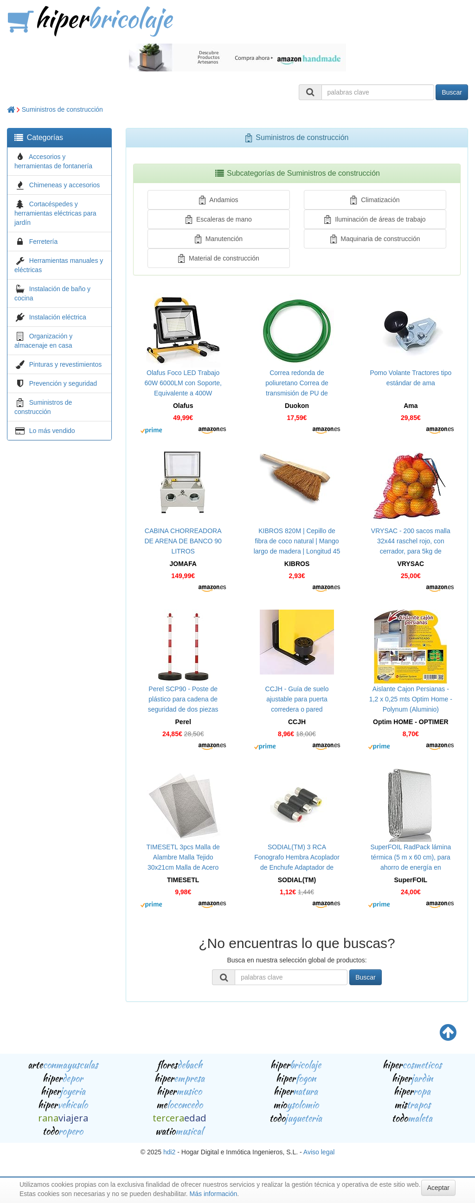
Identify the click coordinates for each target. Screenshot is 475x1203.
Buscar (452, 92)
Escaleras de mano (219, 219)
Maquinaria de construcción (375, 238)
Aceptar (438, 1187)
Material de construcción (218, 258)
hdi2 (169, 1152)
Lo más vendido (52, 430)
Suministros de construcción (62, 109)
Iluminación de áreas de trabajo (374, 219)
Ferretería (43, 241)
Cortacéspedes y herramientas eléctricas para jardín (55, 213)
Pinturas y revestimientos (65, 364)
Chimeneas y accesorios (64, 185)
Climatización (374, 200)
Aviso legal (318, 1152)
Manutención (219, 238)
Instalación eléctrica (57, 317)
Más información (214, 1193)
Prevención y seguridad (63, 383)
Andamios (218, 200)
